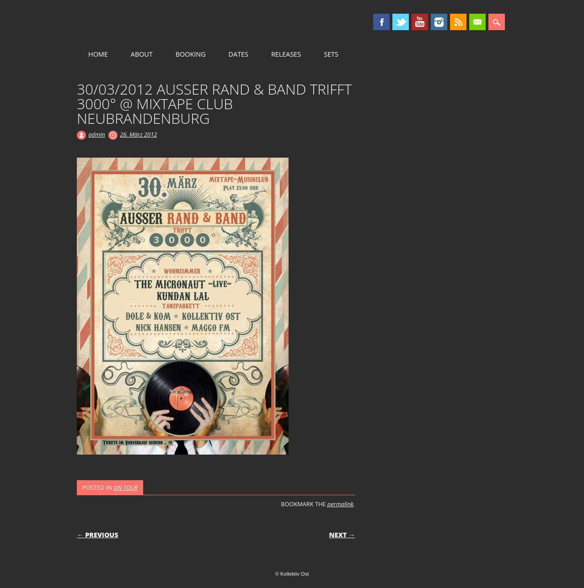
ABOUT (142, 54)
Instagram (439, 22)
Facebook (381, 22)
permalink (340, 504)
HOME (98, 54)
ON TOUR (125, 487)
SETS (331, 54)
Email (477, 22)
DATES (238, 54)
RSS (458, 22)
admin (96, 134)
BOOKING (191, 54)
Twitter (400, 22)
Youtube (420, 22)
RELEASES (286, 54)
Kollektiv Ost (155, 22)
